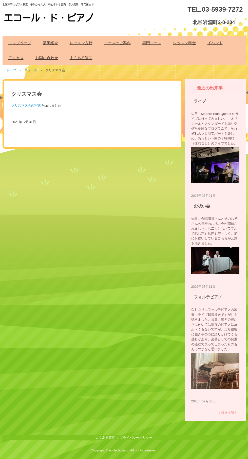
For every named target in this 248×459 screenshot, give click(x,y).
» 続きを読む (228, 413)
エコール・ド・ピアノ (49, 15)
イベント (215, 43)
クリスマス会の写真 (26, 105)
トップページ (19, 43)
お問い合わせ (46, 58)
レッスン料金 (184, 43)
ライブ (200, 101)
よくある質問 (81, 58)
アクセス (16, 58)
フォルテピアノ (208, 297)
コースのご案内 (117, 43)
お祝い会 (202, 206)
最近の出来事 (210, 88)
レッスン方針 (81, 43)
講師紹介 (50, 43)
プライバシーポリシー (136, 438)
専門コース (151, 43)
